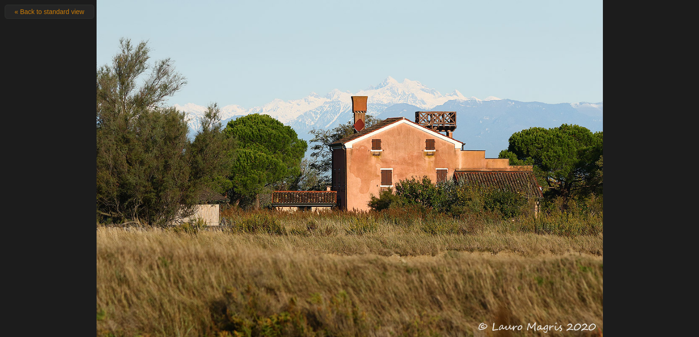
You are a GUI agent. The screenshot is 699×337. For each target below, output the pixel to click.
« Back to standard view (49, 11)
